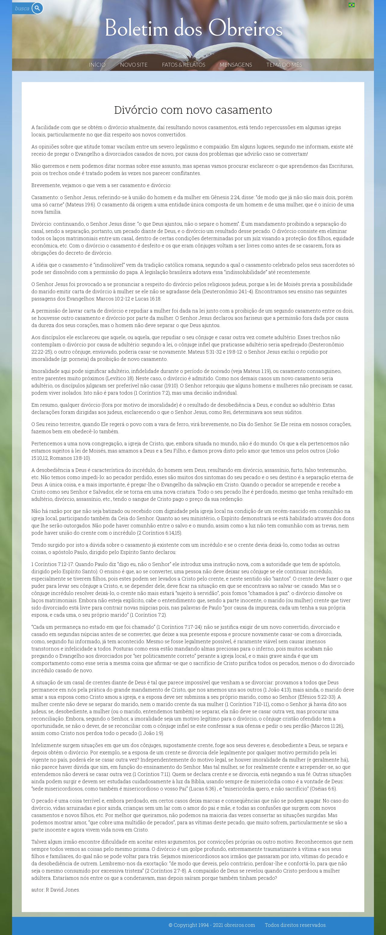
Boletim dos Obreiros (193, 28)
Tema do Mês (284, 65)
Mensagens (236, 65)
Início (97, 65)
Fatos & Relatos (183, 65)
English (364, 4)
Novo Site (134, 65)
